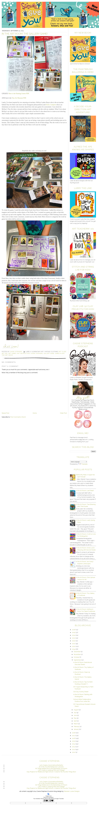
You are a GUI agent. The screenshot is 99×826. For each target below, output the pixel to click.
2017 (73, 735)
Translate (82, 464)
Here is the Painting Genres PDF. (19, 93)
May (75, 718)
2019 (74, 649)
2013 (73, 747)
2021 (73, 643)
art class (62, 351)
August (76, 710)
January (76, 729)
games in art (60, 353)
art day (5, 353)
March (76, 724)
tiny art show (7, 355)
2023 (74, 638)
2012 (73, 749)
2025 (74, 632)
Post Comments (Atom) (18, 417)
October (76, 657)
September (77, 660)
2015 (73, 741)
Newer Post (5, 413)
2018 (74, 733)
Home (35, 413)
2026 (74, 629)
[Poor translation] (51, 800)
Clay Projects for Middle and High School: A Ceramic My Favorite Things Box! (51, 772)
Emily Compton (51, 105)
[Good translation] (46, 800)
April (75, 721)
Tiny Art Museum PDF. (19, 98)
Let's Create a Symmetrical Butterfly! (51, 765)
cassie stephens (37, 353)
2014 (74, 744)
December (77, 651)
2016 (74, 738)
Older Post (63, 413)
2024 (74, 635)
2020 (74, 646)
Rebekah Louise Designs (72, 791)
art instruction (23, 353)
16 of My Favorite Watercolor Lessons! (51, 767)
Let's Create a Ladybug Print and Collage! (51, 770)
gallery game (49, 353)
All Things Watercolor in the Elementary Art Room (51, 768)
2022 (74, 641)
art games (12, 353)
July (75, 712)
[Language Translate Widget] (78, 461)
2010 (74, 752)
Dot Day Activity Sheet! (80, 691)
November (77, 654)
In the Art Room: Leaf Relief (85, 490)
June (75, 715)
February (77, 726)
